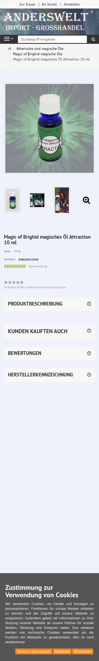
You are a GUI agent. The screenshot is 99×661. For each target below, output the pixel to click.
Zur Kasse (27, 4)
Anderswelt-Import (28, 259)
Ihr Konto (49, 4)
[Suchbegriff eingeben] (52, 39)
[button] (49, 331)
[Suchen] (93, 39)
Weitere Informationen (34, 652)
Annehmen (83, 651)
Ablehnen (62, 651)
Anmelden (72, 4)
